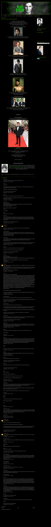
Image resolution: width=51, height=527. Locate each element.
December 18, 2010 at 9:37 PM (8, 504)
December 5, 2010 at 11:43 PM (8, 468)
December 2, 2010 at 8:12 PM (8, 294)
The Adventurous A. (5, 408)
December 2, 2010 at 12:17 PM (8, 229)
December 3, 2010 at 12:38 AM (8, 335)
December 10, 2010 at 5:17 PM (8, 496)
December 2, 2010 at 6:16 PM (8, 271)
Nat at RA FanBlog (5, 231)
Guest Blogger (24, 174)
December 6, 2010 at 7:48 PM (8, 475)
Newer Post (2, 507)
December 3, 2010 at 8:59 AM (8, 361)
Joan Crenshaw (5, 419)
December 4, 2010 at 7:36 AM (8, 393)
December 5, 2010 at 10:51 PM (8, 459)
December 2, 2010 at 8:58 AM (8, 213)
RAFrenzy (4, 179)
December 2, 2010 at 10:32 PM (8, 301)
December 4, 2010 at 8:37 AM (8, 406)
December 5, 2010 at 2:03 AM (8, 417)
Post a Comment (3, 506)
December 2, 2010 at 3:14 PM (8, 244)
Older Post (34, 507)
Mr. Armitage (28, 174)
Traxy (4, 183)
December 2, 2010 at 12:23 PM (8, 235)
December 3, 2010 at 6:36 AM (8, 343)
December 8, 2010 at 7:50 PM (8, 483)
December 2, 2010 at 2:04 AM (8, 181)
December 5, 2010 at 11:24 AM (8, 436)
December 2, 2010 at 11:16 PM (8, 327)
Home (18, 507)
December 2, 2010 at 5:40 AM (8, 192)
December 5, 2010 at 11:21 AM (8, 431)
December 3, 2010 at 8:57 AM (8, 355)
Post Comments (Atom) (7, 509)
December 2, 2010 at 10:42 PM (8, 313)
